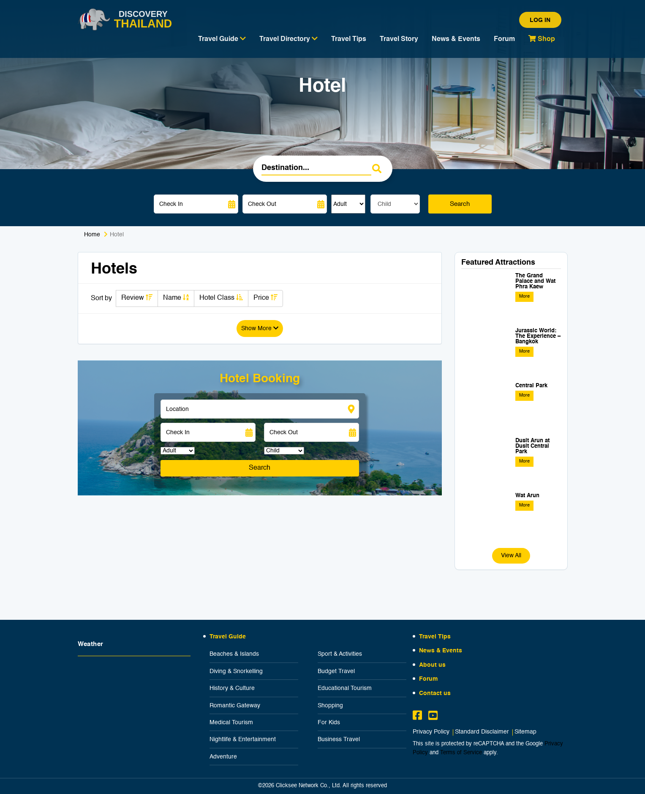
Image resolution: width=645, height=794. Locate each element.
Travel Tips (348, 39)
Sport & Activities (340, 654)
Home (92, 235)
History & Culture (232, 688)
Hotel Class (221, 297)
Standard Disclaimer (482, 732)
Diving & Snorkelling (236, 671)
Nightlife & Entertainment (243, 739)
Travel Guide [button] (222, 39)
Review (136, 297)
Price (265, 297)
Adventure (223, 757)
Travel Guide (228, 637)
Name (176, 297)
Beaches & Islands (234, 654)
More (524, 296)
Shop (541, 39)
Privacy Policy (431, 732)
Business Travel (339, 739)
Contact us (435, 693)
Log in (540, 20)
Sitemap (525, 732)
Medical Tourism (231, 723)
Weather (90, 644)
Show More (259, 328)
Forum (504, 39)
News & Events (456, 39)
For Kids (329, 723)
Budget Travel (336, 671)
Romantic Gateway (235, 706)
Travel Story (399, 39)
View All (511, 556)
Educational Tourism (345, 688)
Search (460, 204)
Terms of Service (461, 753)
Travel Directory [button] (288, 39)
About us (432, 665)
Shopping (330, 706)
